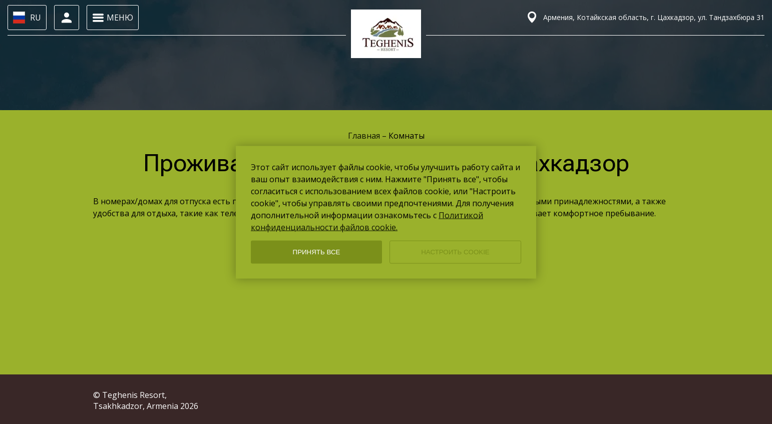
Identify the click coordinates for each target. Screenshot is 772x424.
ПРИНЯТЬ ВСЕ (316, 252)
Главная (365, 135)
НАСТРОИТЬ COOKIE (455, 252)
